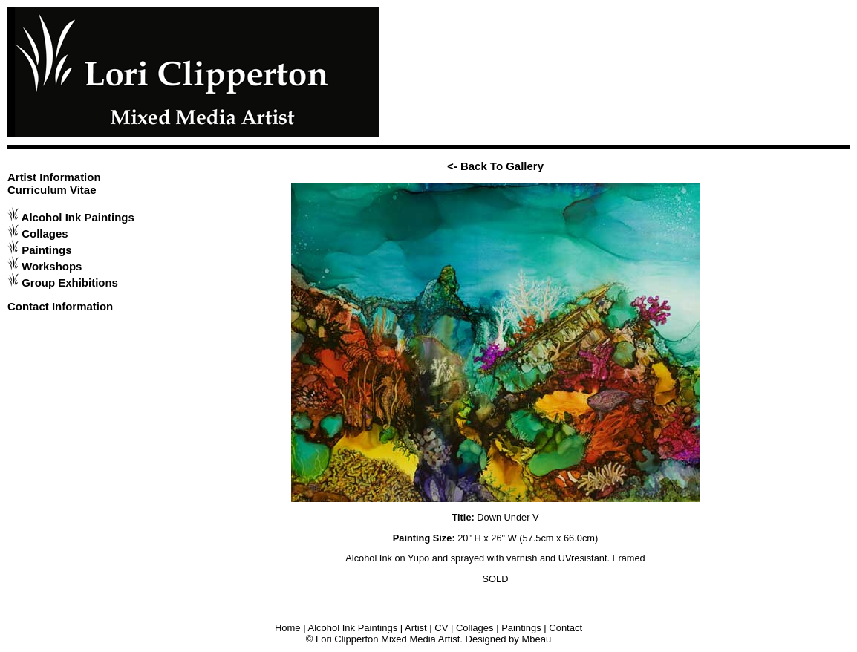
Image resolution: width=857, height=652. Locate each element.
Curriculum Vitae (52, 189)
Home (288, 627)
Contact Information (60, 306)
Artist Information (54, 177)
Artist (416, 627)
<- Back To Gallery (495, 166)
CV (441, 627)
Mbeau (536, 639)
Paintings (46, 250)
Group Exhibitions (70, 282)
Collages (45, 233)
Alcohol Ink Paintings (78, 217)
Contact (565, 627)
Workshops (52, 266)
